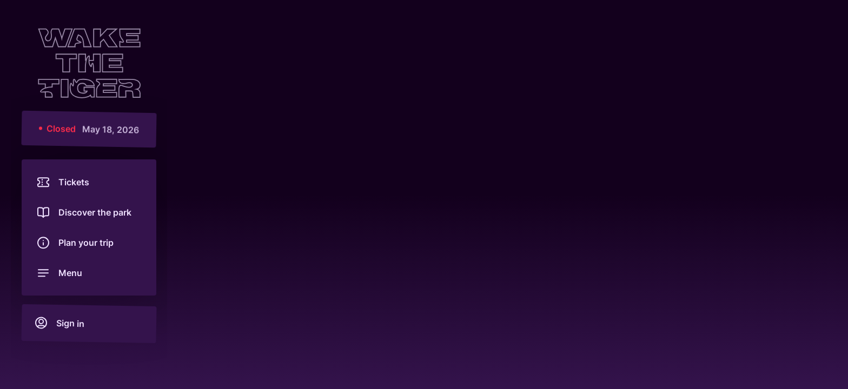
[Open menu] (89, 273)
